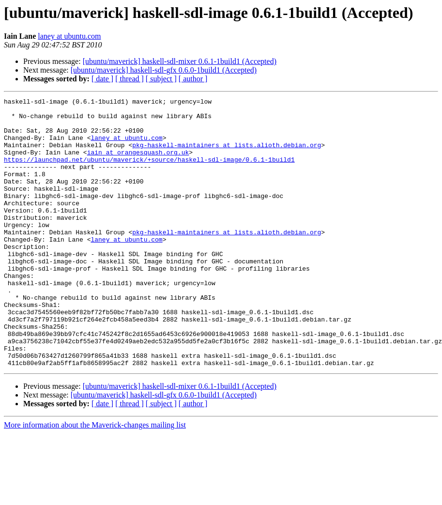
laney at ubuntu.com (69, 36)
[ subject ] (161, 79)
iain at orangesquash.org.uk (138, 163)
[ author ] (193, 79)
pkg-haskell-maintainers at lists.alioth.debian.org (226, 155)
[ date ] (102, 79)
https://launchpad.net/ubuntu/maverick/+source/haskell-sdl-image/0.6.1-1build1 (149, 172)
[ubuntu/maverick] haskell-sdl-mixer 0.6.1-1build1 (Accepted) (179, 61)
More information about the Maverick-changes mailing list (95, 478)
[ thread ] (129, 79)
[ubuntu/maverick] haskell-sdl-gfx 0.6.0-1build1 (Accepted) (164, 70)
